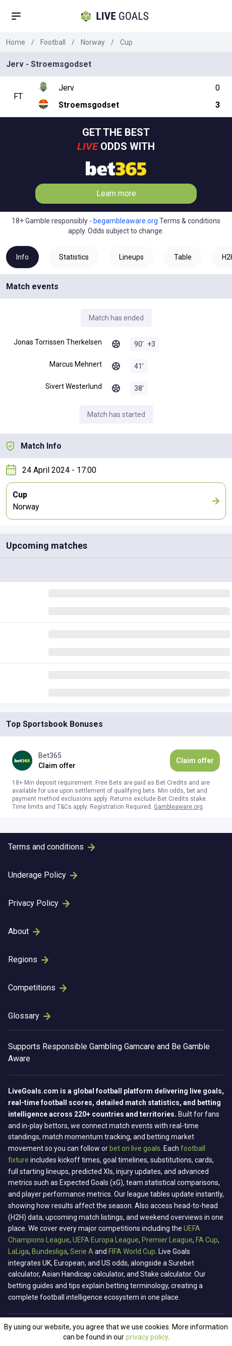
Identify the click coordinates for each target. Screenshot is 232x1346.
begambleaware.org (125, 221)
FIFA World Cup (131, 1251)
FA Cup (207, 1240)
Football (53, 42)
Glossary (29, 1016)
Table (183, 257)
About (24, 931)
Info (22, 257)
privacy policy (147, 1337)
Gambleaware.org (178, 806)
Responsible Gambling (82, 1046)
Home (15, 42)
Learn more (116, 193)
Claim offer (195, 760)
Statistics (74, 257)
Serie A (81, 1251)
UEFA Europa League (106, 1240)
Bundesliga (49, 1251)
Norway (93, 42)
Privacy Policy (39, 903)
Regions (28, 959)
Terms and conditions (51, 847)
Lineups (131, 257)
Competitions (37, 987)
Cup (126, 42)
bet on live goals (134, 1148)
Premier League (167, 1240)
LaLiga (18, 1251)
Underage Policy (42, 875)
